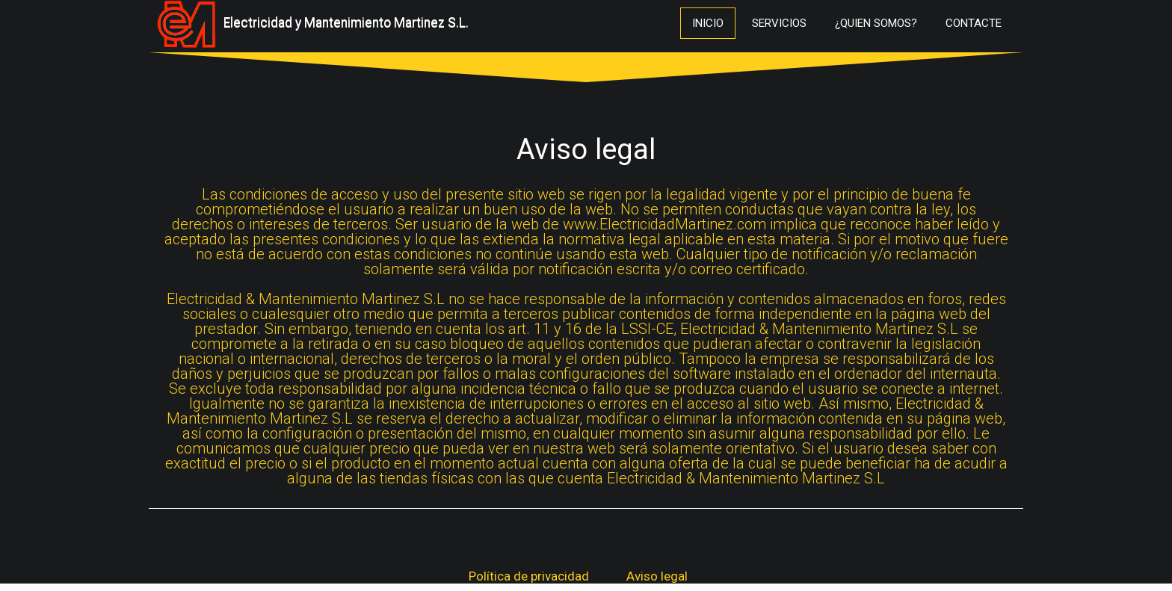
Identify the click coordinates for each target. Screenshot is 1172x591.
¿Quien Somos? (876, 23)
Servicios (779, 23)
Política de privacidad (529, 576)
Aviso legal (657, 576)
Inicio (708, 23)
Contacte (974, 23)
